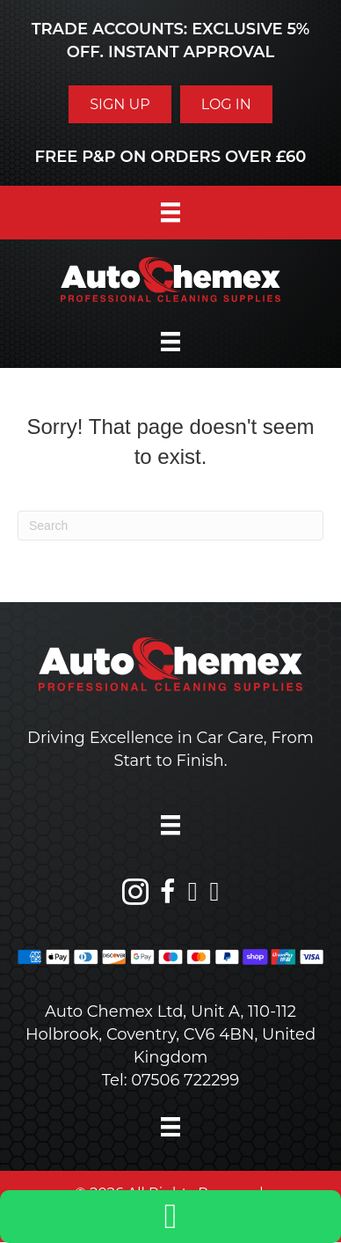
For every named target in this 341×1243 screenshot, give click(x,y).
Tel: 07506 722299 (171, 1080)
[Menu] (170, 212)
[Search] (170, 526)
